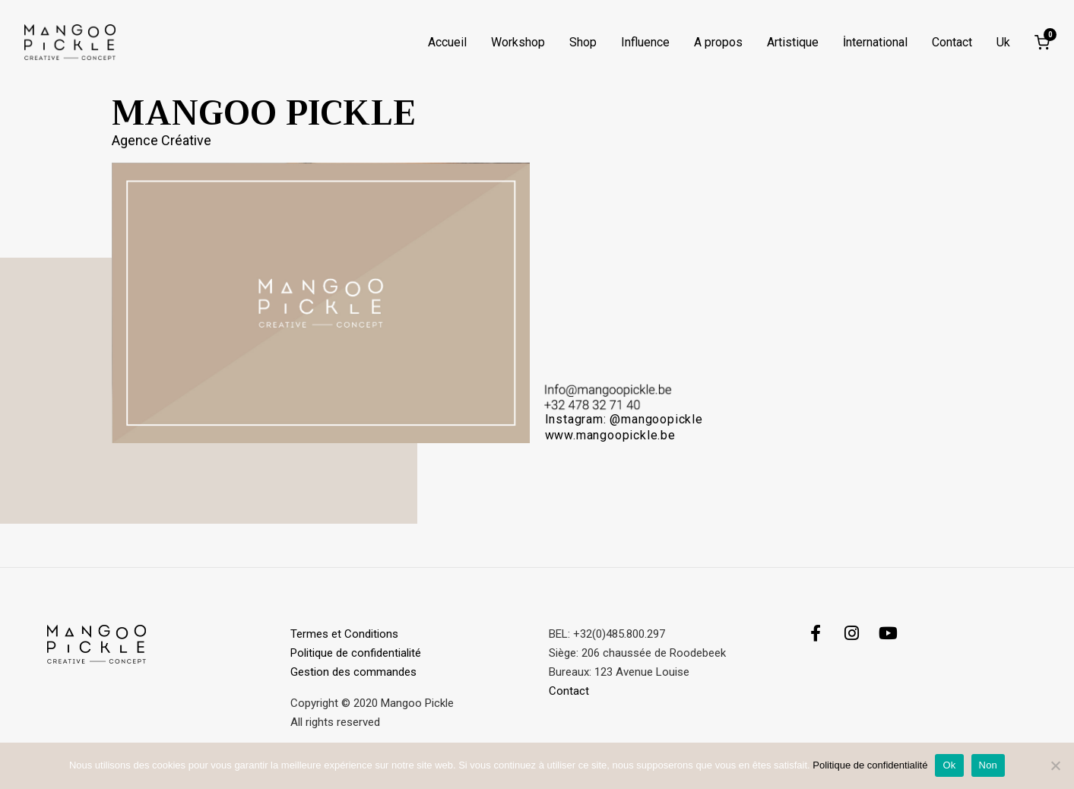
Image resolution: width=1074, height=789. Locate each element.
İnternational (875, 42)
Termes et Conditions (344, 634)
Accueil (447, 42)
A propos (718, 42)
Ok (949, 765)
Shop (583, 42)
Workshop (518, 42)
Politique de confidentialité (355, 653)
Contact (952, 42)
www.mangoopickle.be (612, 435)
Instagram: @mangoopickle (624, 419)
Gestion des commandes (355, 672)
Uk (1003, 42)
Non (988, 765)
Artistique (793, 42)
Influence (645, 42)
